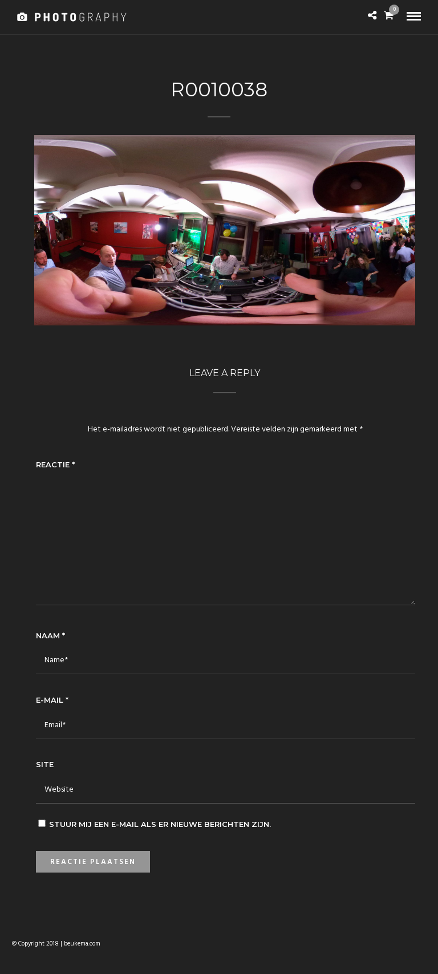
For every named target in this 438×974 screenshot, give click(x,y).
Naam (50, 635)
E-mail (52, 699)
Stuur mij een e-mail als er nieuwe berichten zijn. (160, 824)
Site (45, 764)
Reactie (55, 464)
